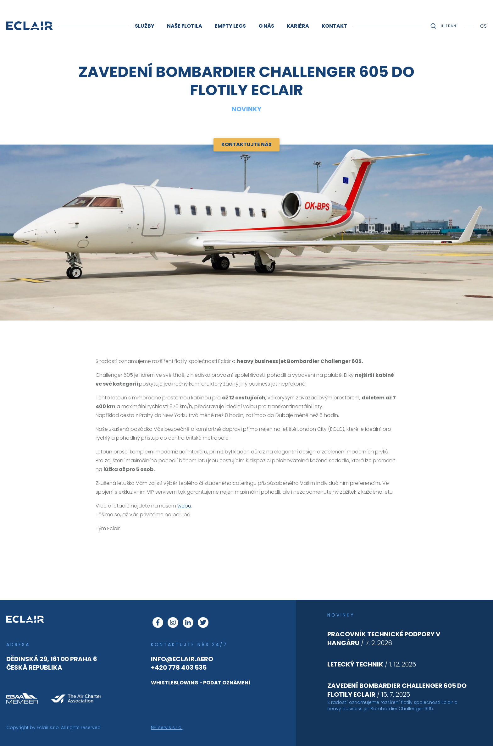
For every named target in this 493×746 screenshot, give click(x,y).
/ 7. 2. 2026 (383, 638)
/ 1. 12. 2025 (371, 664)
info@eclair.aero (182, 659)
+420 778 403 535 (179, 667)
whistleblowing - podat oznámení (200, 682)
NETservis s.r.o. (166, 727)
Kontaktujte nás (246, 144)
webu (184, 505)
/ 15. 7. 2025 (397, 690)
